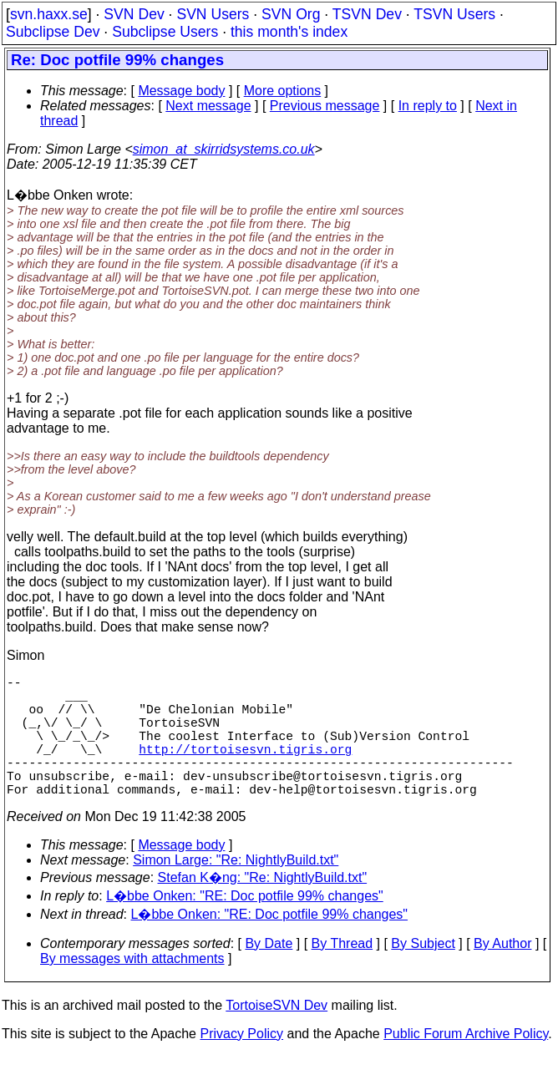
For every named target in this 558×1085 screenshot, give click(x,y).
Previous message (325, 106)
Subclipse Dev (52, 31)
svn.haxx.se (49, 14)
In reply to (427, 106)
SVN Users (212, 14)
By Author (502, 973)
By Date (268, 973)
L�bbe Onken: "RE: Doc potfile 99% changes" (244, 926)
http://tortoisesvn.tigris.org (245, 768)
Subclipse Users (165, 31)
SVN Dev (134, 14)
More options (283, 91)
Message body (181, 91)
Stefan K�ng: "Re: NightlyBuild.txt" (263, 907)
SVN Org (290, 14)
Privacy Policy (241, 1064)
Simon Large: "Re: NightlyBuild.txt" (235, 890)
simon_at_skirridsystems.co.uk (224, 149)
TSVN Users (454, 14)
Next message (208, 106)
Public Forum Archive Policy (465, 1064)
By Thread (342, 973)
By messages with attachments (132, 988)
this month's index (289, 31)
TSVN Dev (367, 14)
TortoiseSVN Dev (276, 1035)
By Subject (422, 973)
